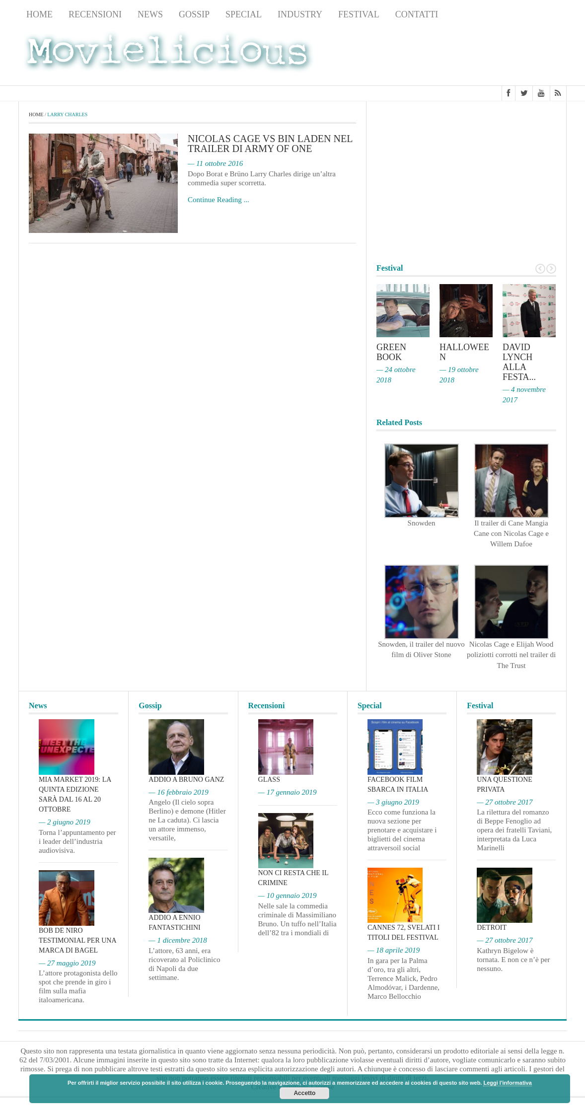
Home (39, 14)
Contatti (417, 14)
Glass (269, 779)
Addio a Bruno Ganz (186, 779)
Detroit (492, 928)
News (150, 14)
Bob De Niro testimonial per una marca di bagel (77, 940)
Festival (358, 14)
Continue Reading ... (218, 200)
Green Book (391, 352)
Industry (300, 14)
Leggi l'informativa (507, 1083)
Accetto (304, 1093)
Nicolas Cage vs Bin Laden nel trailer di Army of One (270, 144)
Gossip (194, 14)
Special (243, 14)
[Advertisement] (487, 55)
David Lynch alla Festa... (519, 362)
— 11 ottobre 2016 (215, 164)
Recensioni (95, 14)
